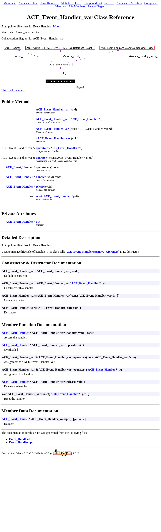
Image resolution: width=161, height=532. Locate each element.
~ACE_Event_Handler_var (53, 139)
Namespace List (28, 3)
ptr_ (38, 222)
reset (39, 196)
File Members (77, 6)
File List (109, 3)
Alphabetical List (71, 3)
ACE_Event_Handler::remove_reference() (92, 252)
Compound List (93, 3)
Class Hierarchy (49, 3)
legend (80, 87)
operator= (42, 148)
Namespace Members (129, 3)
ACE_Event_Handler (84, 119)
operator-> (42, 167)
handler (41, 177)
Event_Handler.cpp (21, 443)
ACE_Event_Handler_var (52, 110)
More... (57, 26)
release (40, 187)
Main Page (10, 3)
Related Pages (95, 6)
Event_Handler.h (19, 439)
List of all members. (13, 90)
